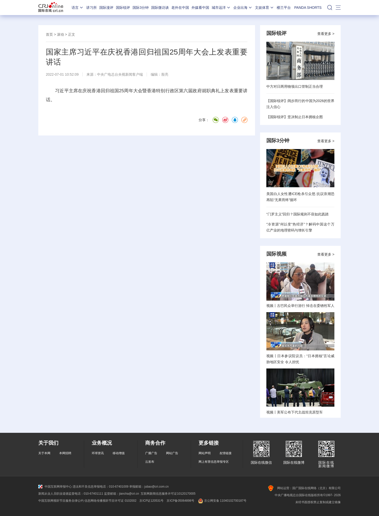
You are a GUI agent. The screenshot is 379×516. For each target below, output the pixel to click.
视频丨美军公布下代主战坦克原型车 (294, 412)
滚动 (60, 34)
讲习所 (91, 8)
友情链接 (225, 453)
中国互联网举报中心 (55, 486)
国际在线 (50, 7)
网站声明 (205, 453)
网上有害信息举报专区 (214, 461)
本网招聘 (65, 453)
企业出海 (242, 8)
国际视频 (276, 254)
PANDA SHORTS (308, 8)
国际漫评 (106, 8)
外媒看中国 (200, 8)
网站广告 (172, 453)
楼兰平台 (284, 8)
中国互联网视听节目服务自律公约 (61, 500)
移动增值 (119, 453)
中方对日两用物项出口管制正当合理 (294, 86)
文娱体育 (264, 8)
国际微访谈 (160, 8)
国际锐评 (123, 8)
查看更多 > (325, 34)
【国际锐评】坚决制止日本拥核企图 (294, 117)
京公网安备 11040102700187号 (221, 500)
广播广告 (151, 453)
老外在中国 (180, 8)
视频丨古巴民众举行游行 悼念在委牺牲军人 (300, 306)
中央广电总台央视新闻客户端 (120, 74)
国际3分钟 (141, 8)
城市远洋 (221, 8)
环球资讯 (98, 453)
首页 (49, 34)
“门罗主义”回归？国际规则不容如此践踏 (297, 214)
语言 (78, 8)
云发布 (149, 461)
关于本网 (44, 453)
